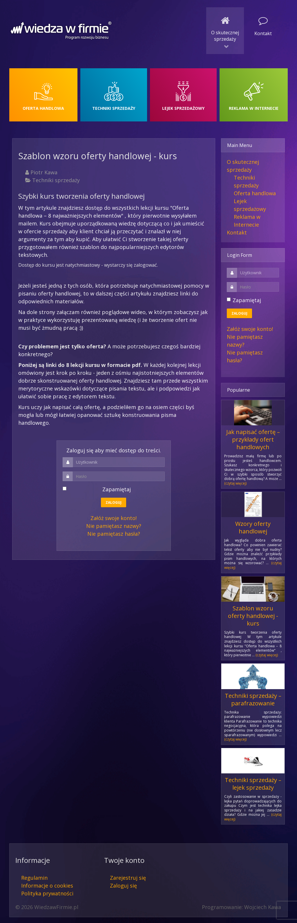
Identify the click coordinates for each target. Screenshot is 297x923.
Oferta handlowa (255, 193)
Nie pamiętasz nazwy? (113, 525)
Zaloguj (114, 502)
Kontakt (237, 232)
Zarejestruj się (128, 877)
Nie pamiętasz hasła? (113, 533)
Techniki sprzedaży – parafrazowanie (253, 699)
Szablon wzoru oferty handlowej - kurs (253, 615)
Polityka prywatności (47, 893)
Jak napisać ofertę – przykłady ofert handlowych (253, 439)
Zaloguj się (123, 885)
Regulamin (34, 877)
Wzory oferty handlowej (253, 527)
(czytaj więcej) (235, 483)
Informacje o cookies (47, 885)
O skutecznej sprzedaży (243, 165)
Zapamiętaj (99, 489)
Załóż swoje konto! (113, 518)
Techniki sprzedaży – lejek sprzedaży (253, 783)
